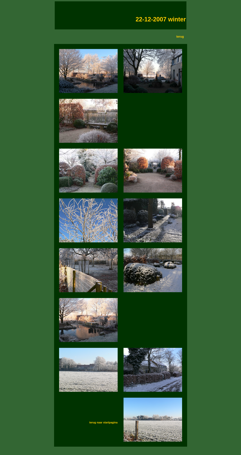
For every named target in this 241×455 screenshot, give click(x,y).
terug (180, 36)
